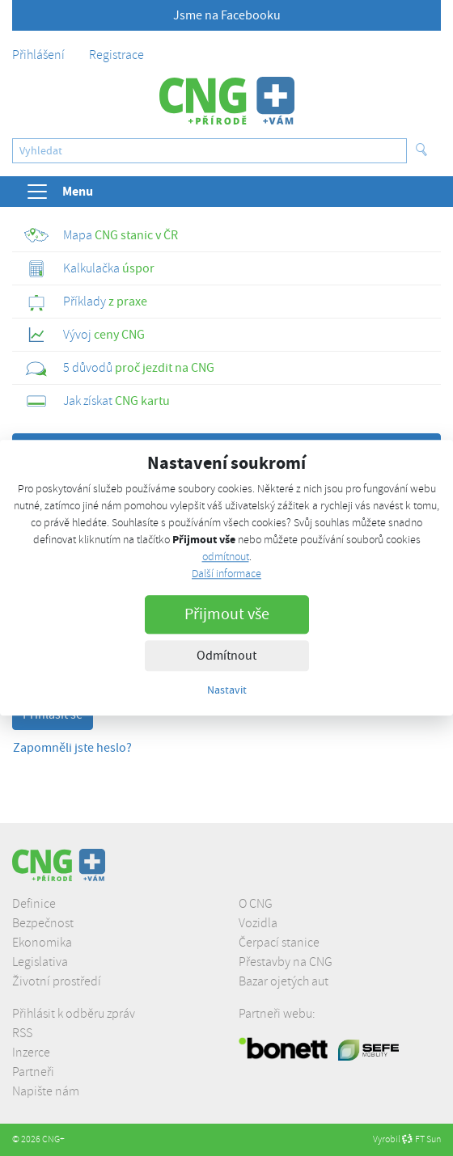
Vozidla (258, 923)
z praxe (85, 301)
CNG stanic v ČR (101, 235)
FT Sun (421, 1139)
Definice (34, 904)
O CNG (256, 904)
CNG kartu (97, 401)
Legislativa (40, 962)
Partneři (33, 1072)
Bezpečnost (43, 923)
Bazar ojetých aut (283, 981)
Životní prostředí (56, 981)
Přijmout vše (226, 615)
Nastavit (227, 690)
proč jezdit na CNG (119, 368)
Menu (59, 191)
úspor (89, 268)
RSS (22, 1033)
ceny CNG (84, 335)
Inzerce (31, 1052)
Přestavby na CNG (285, 962)
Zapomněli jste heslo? (72, 748)
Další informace (226, 574)
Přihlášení (38, 55)
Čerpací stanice (279, 943)
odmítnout (225, 557)
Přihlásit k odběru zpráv (73, 1014)
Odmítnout (226, 656)
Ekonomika (42, 943)
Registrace (116, 55)
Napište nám (45, 1091)
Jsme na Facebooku (227, 15)
